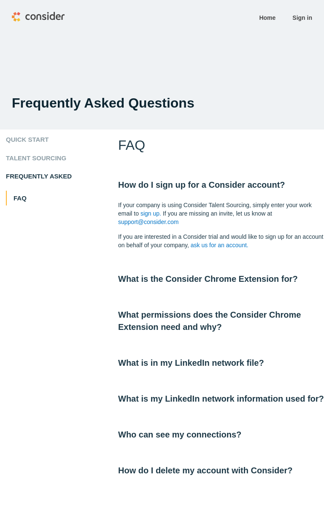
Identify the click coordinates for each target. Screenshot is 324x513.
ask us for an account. (219, 245)
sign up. (150, 213)
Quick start (27, 139)
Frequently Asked (39, 176)
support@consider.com (148, 222)
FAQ (20, 198)
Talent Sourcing (36, 158)
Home (267, 17)
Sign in (302, 17)
